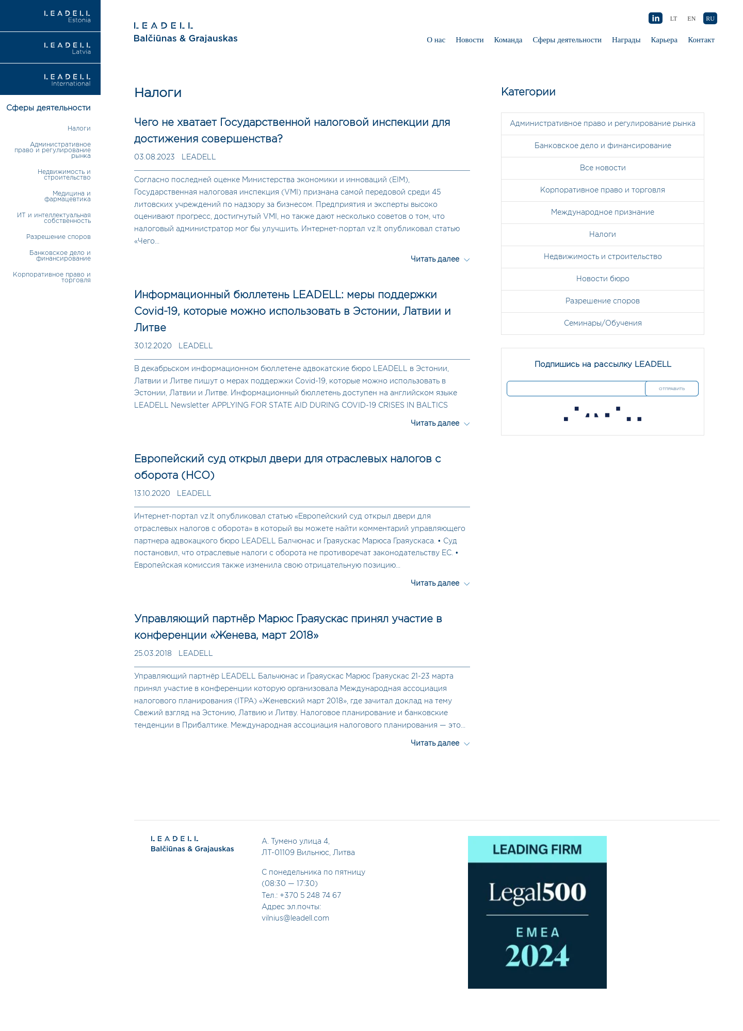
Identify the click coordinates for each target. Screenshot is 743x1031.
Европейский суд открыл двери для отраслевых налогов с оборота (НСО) (287, 467)
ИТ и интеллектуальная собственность (54, 218)
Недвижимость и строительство (64, 175)
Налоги (79, 129)
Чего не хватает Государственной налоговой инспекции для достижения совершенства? (292, 131)
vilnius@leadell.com (295, 918)
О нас (436, 40)
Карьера (664, 40)
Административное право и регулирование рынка (52, 150)
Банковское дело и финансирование (60, 256)
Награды (626, 40)
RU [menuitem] (710, 18)
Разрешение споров (58, 237)
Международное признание (602, 213)
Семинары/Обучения (603, 323)
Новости (469, 40)
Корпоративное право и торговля (602, 190)
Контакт (701, 40)
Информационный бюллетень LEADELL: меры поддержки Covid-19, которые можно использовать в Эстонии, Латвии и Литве (292, 312)
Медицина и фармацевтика (67, 196)
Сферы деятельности (567, 40)
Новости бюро (602, 279)
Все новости (603, 168)
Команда (508, 40)
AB (655, 18)
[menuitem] (710, 18)
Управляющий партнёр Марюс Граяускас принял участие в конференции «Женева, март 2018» (288, 627)
